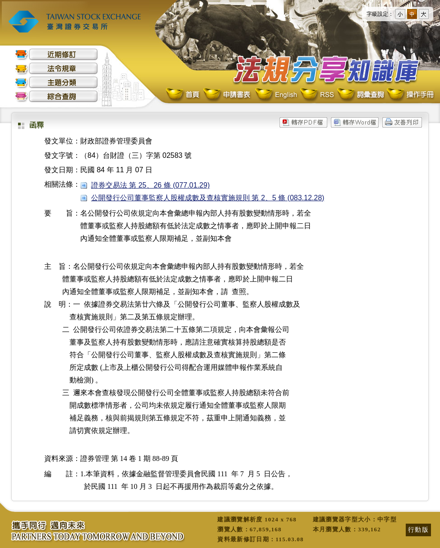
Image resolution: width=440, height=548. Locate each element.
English (275, 95)
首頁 (183, 95)
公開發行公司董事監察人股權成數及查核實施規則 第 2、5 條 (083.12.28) (207, 198)
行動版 (418, 529)
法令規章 (56, 68)
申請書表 (227, 95)
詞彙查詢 (360, 95)
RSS (316, 95)
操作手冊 (410, 95)
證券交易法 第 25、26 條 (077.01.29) (150, 185)
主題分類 (56, 82)
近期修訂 (56, 54)
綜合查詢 (56, 96)
